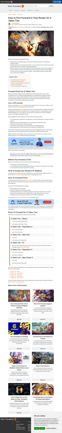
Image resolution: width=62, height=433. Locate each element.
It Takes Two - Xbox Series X (16, 277)
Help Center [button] (30, 10)
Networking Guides (20, 429)
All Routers (30, 427)
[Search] (40, 6)
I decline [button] (42, 428)
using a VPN (21, 105)
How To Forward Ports (16, 84)
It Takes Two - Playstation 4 (16, 273)
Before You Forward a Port (17, 81)
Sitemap (30, 421)
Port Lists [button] (16, 10)
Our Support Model (20, 427)
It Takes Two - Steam (15, 271)
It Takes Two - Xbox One (15, 274)
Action (18, 27)
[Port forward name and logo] (7, 1)
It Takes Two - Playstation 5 (16, 276)
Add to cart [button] (57, 1)
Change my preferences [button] (51, 428)
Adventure (22, 27)
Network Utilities (17, 174)
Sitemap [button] (37, 10)
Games (14, 14)
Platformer (29, 27)
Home (9, 14)
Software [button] (23, 10)
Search (51, 6)
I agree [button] (36, 428)
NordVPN (22, 109)
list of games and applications (17, 282)
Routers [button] (11, 10)
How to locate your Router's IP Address (20, 83)
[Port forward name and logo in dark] (16, 6)
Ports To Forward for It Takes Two (19, 86)
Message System (25, 247)
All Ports (30, 429)
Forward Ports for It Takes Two (18, 80)
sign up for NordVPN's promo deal (23, 197)
